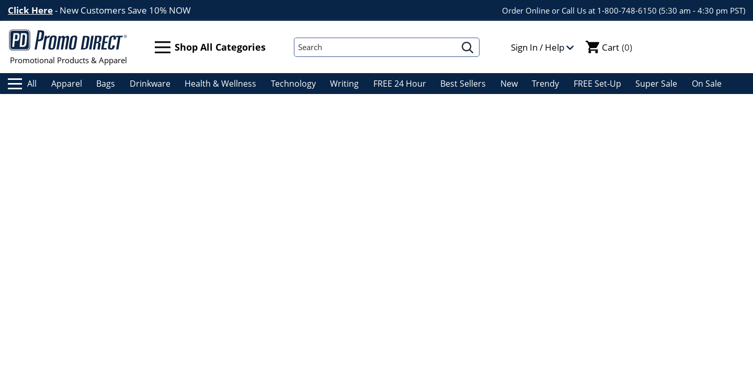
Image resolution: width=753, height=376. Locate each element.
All (22, 83)
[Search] (375, 47)
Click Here (30, 10)
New (509, 83)
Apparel (66, 83)
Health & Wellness (220, 83)
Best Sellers (463, 83)
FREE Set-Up (597, 83)
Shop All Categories (210, 47)
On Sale (707, 83)
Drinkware (150, 83)
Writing (344, 83)
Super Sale (656, 83)
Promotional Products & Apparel (68, 47)
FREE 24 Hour (399, 83)
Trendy (545, 83)
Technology (293, 83)
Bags (105, 83)
